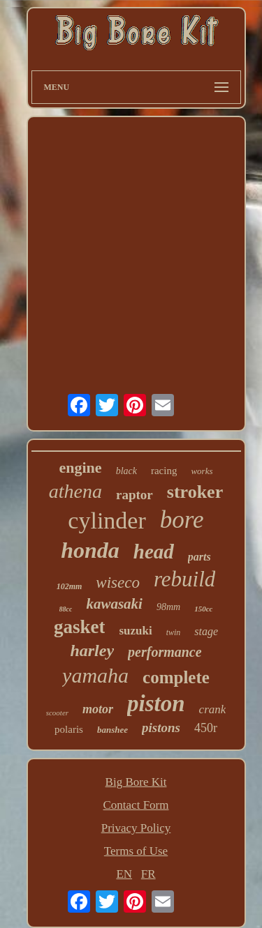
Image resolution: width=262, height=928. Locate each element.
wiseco (118, 582)
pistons (161, 727)
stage (206, 631)
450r (205, 728)
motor (97, 709)
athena (75, 491)
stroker (195, 492)
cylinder (106, 520)
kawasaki (114, 603)
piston (156, 703)
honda (90, 550)
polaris (68, 729)
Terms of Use (136, 851)
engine (80, 467)
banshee (112, 729)
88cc (66, 609)
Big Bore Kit (136, 782)
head (153, 551)
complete (176, 677)
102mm (69, 586)
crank (212, 709)
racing (164, 470)
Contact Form (136, 805)
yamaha (95, 675)
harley (92, 650)
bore (182, 519)
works (201, 471)
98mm (168, 607)
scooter (57, 712)
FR (148, 874)
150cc (203, 608)
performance (165, 652)
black (126, 471)
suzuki (135, 630)
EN (124, 874)
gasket (79, 626)
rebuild (184, 579)
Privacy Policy (136, 828)
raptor (134, 494)
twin (173, 632)
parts (199, 557)
